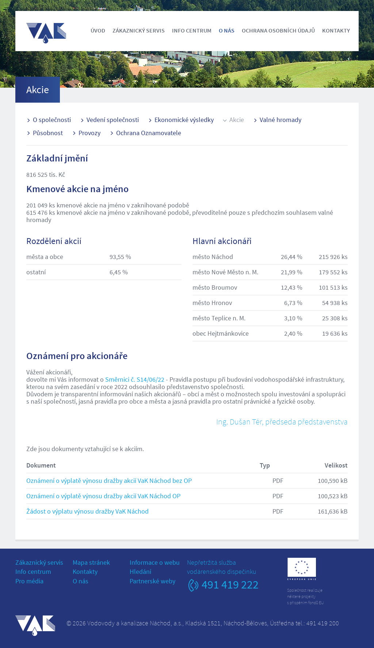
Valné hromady (280, 119)
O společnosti (52, 119)
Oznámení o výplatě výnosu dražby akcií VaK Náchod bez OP (109, 480)
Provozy (89, 133)
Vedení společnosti (113, 119)
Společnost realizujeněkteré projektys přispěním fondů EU (305, 596)
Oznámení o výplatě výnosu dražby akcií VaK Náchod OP (103, 496)
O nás (226, 30)
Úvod (98, 30)
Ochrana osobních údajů (278, 30)
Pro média (29, 581)
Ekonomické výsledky (184, 119)
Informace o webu (155, 562)
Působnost (48, 133)
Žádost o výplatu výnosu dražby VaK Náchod (87, 511)
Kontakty (336, 30)
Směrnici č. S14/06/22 (134, 379)
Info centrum (191, 30)
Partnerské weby (152, 581)
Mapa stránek (91, 562)
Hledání (140, 571)
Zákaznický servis (138, 30)
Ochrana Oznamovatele (148, 133)
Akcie (236, 119)
